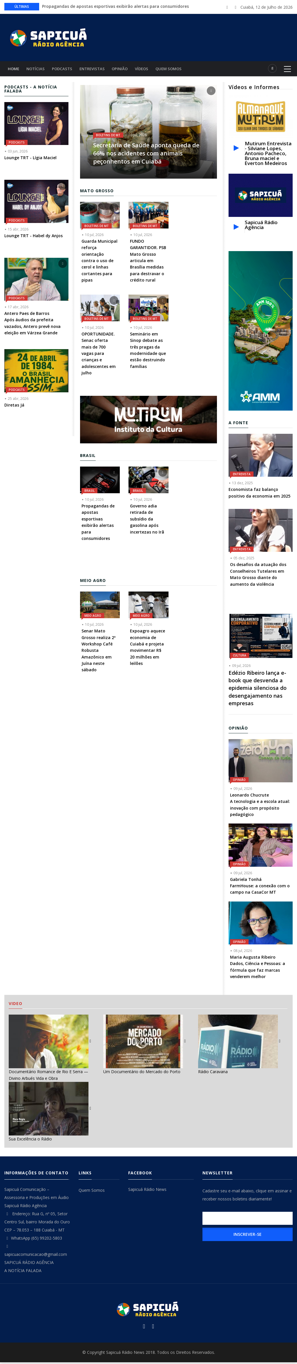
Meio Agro (92, 617)
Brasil (89, 492)
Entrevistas (96, 69)
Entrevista (242, 476)
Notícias (38, 69)
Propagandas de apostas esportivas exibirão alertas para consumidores (115, 6)
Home (14, 69)
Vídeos (149, 69)
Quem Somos (178, 69)
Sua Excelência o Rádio (30, 1140)
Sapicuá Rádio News (147, 1191)
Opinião (126, 69)
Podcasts (65, 69)
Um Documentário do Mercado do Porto (141, 1073)
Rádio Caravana (213, 1073)
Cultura (239, 657)
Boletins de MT (108, 137)
